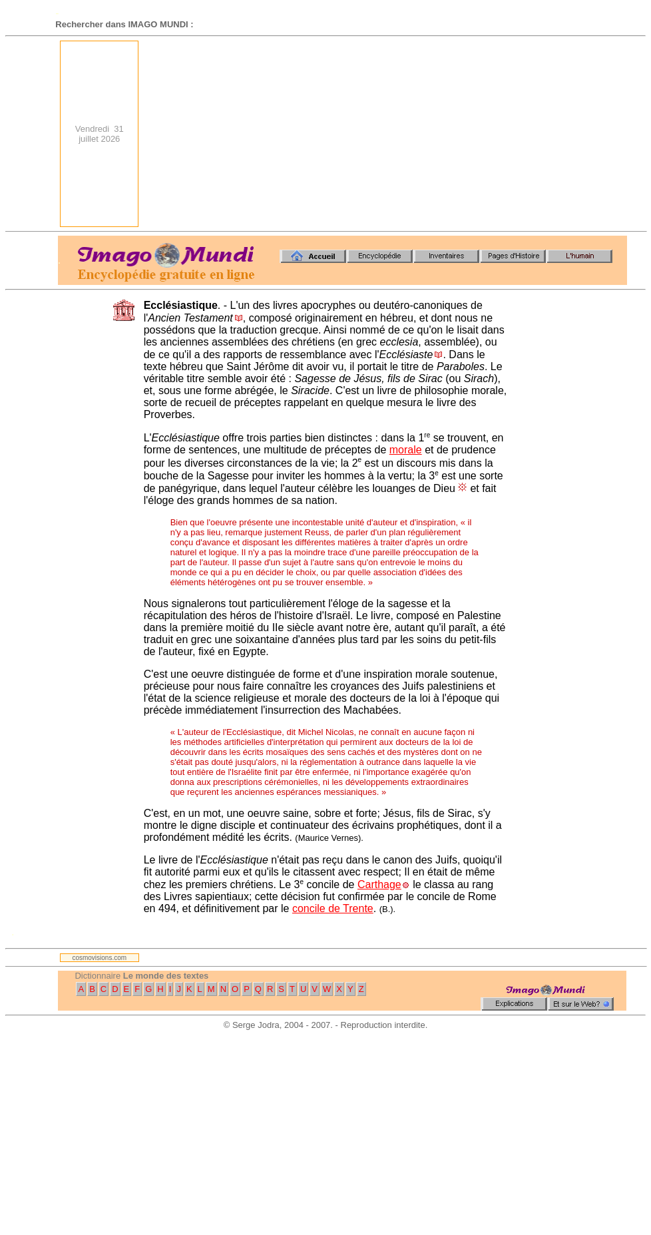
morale (405, 449)
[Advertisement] (468, 134)
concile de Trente (332, 908)
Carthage (379, 884)
